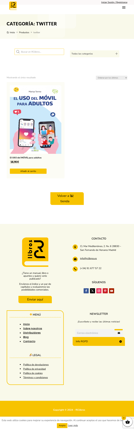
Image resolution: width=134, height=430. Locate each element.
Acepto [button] (62, 425)
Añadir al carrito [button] (28, 171)
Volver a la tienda (65, 198)
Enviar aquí (35, 299)
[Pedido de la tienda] (111, 78)
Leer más (73, 425)
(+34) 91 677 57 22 (90, 268)
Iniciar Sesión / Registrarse (114, 2)
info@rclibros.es (88, 258)
